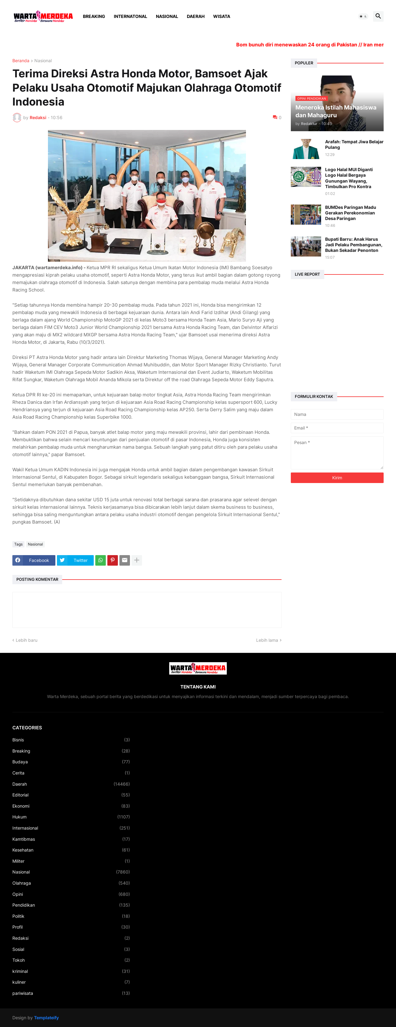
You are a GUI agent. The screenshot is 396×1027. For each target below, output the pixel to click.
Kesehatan (71, 850)
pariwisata (71, 993)
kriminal (71, 971)
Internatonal (130, 16)
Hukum (71, 817)
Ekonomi (71, 806)
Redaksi (71, 938)
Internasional (71, 828)
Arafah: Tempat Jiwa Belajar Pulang (354, 144)
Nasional (167, 16)
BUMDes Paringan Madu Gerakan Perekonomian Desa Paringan (350, 213)
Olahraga (71, 883)
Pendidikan (71, 905)
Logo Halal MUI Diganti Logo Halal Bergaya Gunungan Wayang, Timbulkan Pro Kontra (349, 178)
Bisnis (71, 740)
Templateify (46, 1017)
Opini (71, 894)
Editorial (71, 795)
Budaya (71, 762)
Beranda (20, 60)
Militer (71, 861)
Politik (71, 916)
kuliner (71, 982)
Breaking (94, 16)
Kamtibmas (71, 839)
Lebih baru (26, 640)
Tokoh (71, 960)
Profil (71, 927)
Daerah (195, 16)
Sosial (71, 949)
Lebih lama (267, 640)
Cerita (71, 773)
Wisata (221, 16)
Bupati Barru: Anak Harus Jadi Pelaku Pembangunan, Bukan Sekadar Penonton (353, 244)
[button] (363, 16)
